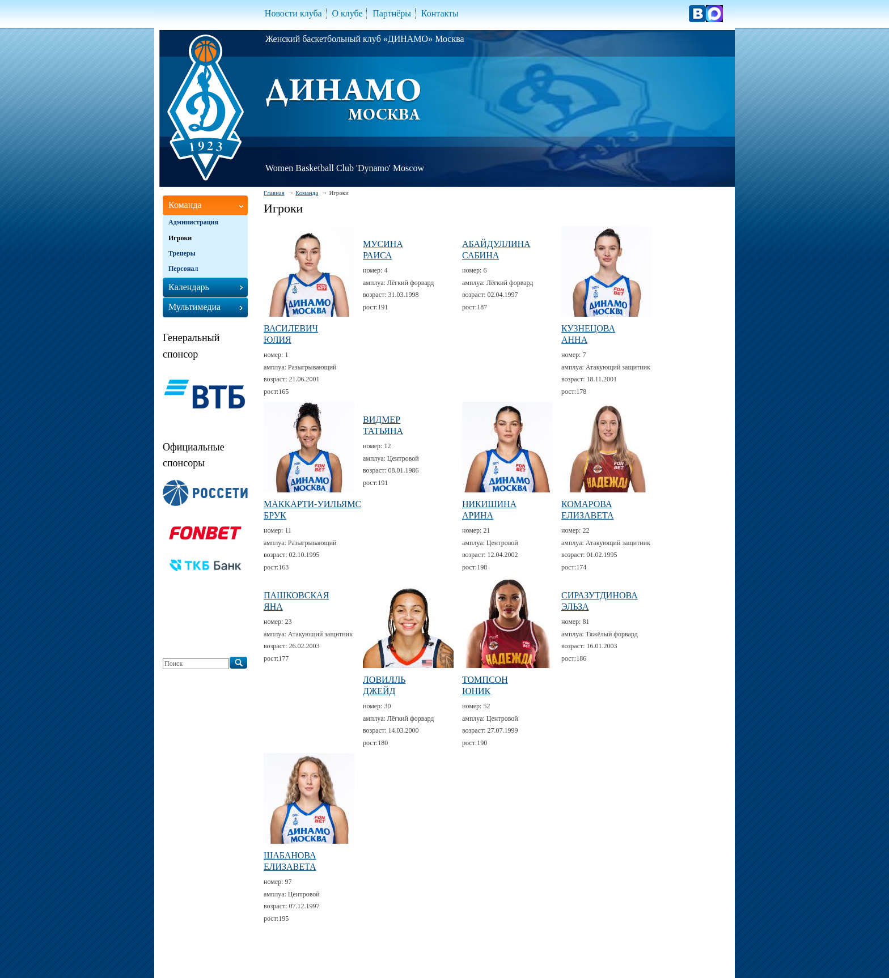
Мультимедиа (194, 307)
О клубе (347, 13)
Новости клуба (293, 13)
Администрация (193, 222)
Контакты (440, 13)
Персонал (183, 269)
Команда (306, 192)
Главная (274, 192)
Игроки (180, 238)
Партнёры (391, 13)
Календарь (188, 287)
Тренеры (182, 253)
